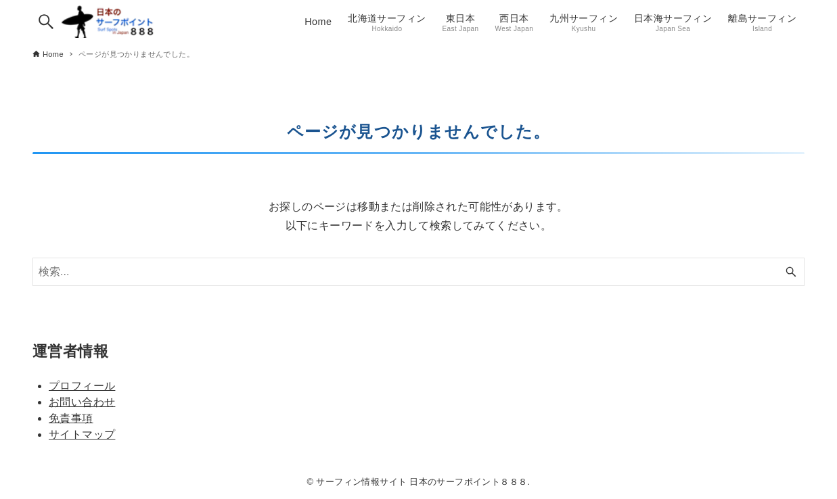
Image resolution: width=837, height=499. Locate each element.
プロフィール (82, 385)
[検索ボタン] (46, 21)
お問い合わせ (82, 402)
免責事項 (71, 418)
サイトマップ (82, 434)
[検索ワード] (418, 272)
